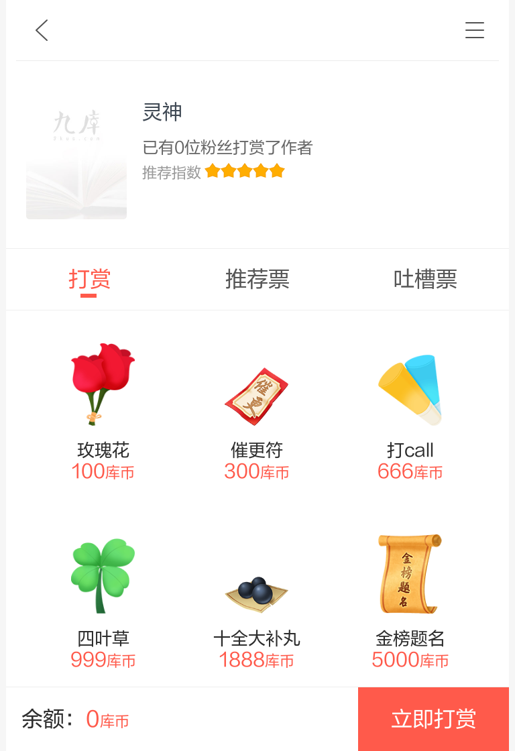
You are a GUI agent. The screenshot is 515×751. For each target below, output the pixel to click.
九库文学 (41, 30)
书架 (474, 30)
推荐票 (257, 279)
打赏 (89, 279)
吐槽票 (425, 279)
